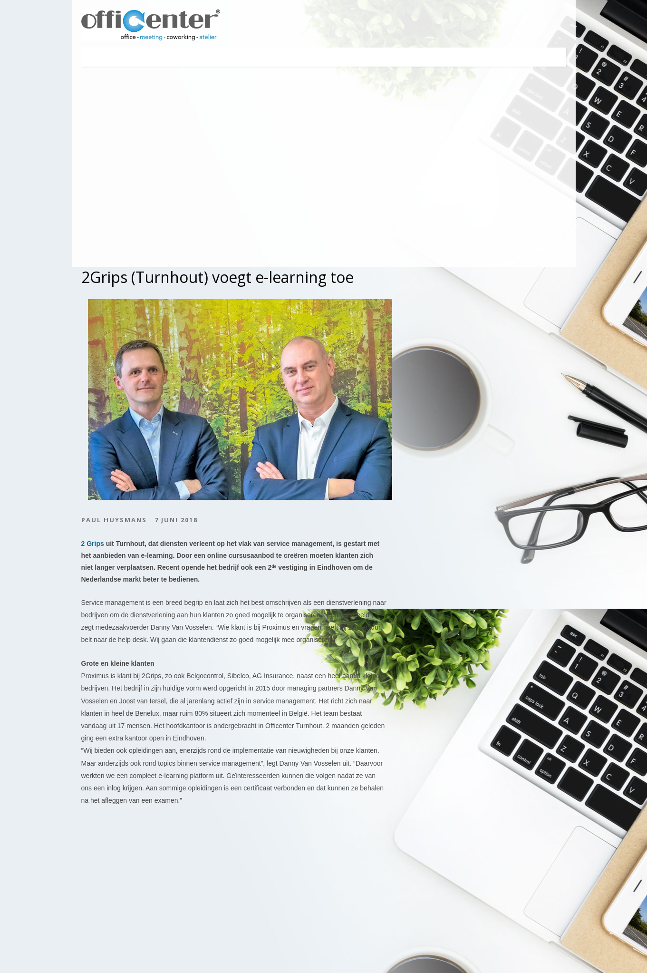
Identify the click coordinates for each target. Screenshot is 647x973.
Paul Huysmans (114, 520)
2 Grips (92, 543)
